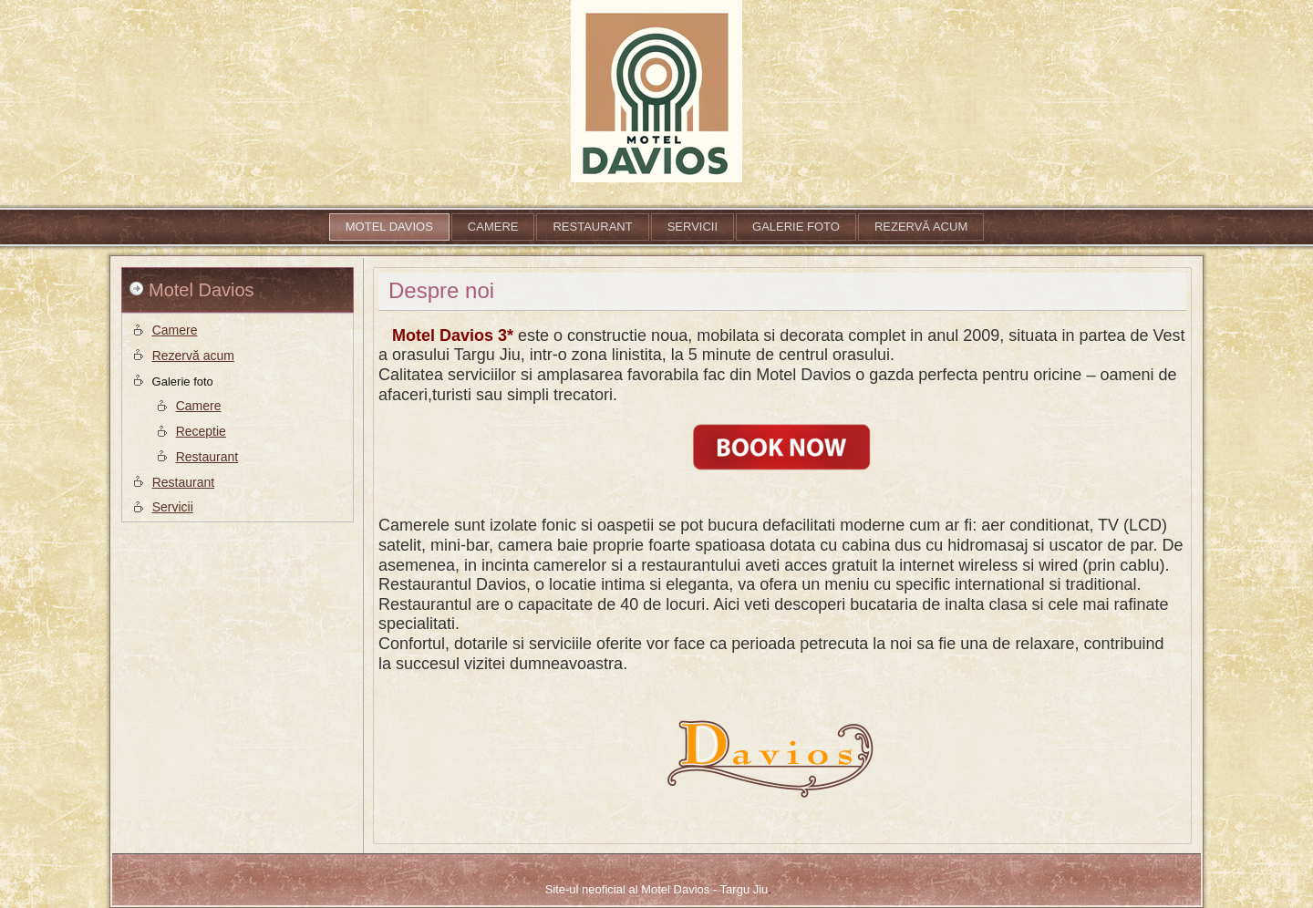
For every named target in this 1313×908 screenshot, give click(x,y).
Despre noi (441, 290)
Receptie (201, 431)
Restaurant (592, 226)
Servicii (692, 226)
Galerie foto (796, 226)
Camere (493, 226)
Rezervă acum (920, 226)
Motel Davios (389, 226)
